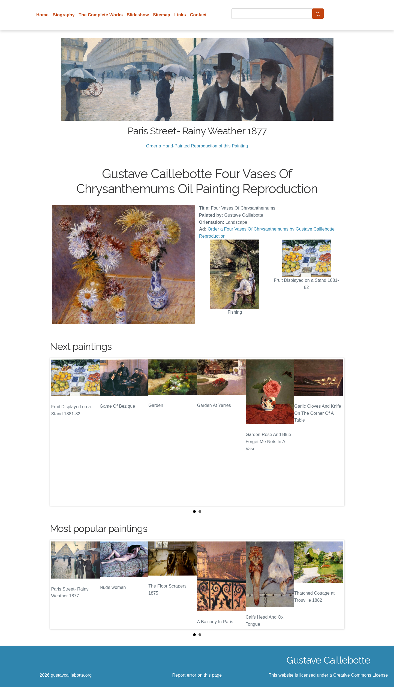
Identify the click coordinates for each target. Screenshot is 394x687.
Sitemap (161, 15)
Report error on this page (197, 675)
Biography (64, 15)
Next (336, 432)
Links (180, 15)
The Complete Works (101, 15)
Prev (58, 432)
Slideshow (138, 15)
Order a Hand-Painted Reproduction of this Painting (197, 146)
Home (42, 15)
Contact (198, 15)
